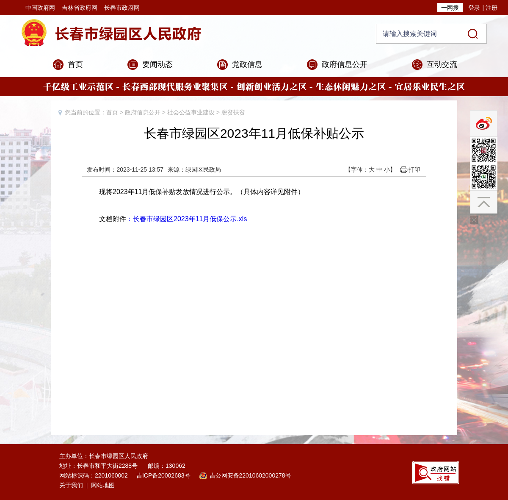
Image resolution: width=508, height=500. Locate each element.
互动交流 (442, 64)
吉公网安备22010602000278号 (250, 475)
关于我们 (71, 485)
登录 (474, 7)
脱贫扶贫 (233, 112)
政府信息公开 (344, 64)
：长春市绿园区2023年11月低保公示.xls (186, 218)
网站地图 (103, 485)
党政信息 (247, 64)
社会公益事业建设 (191, 112)
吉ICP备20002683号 (163, 475)
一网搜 (450, 7)
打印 (414, 169)
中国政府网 (40, 7)
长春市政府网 (122, 7)
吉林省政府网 (79, 7)
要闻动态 (157, 64)
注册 (491, 7)
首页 (75, 64)
